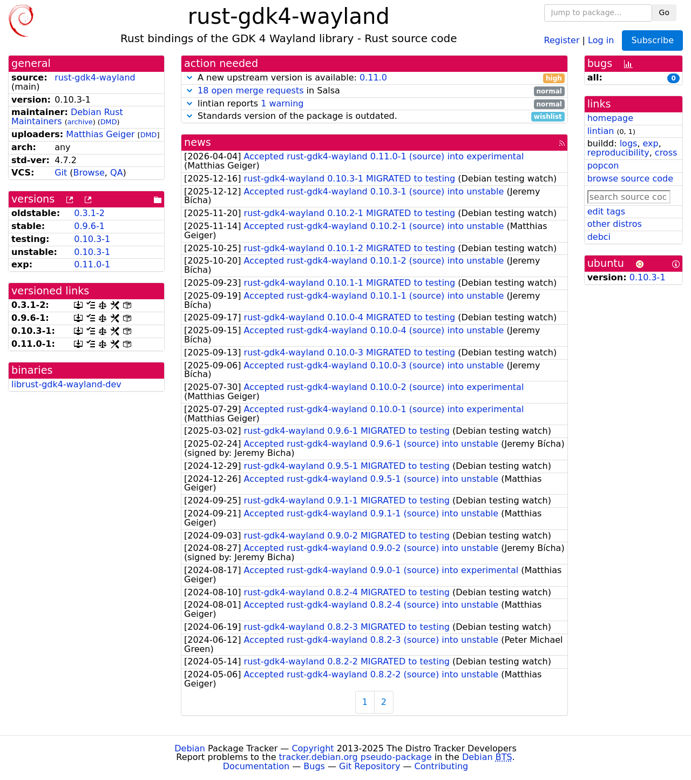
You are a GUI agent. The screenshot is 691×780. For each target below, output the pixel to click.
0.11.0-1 (92, 264)
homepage (610, 118)
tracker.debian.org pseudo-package (355, 757)
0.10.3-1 (92, 239)
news (197, 142)
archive (80, 122)
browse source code (630, 178)
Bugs (314, 766)
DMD (108, 122)
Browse (89, 172)
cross (666, 152)
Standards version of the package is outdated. (374, 116)
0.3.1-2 (89, 213)
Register (562, 40)
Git (61, 172)
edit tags (606, 211)
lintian (600, 131)
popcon (603, 165)
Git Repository (369, 766)
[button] (189, 77)
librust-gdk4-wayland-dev (66, 384)
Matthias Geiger (100, 134)
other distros (614, 224)
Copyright (313, 748)
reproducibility (618, 152)
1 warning (282, 103)
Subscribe (652, 40)
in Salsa (374, 91)
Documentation (256, 766)
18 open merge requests (250, 90)
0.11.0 (373, 77)
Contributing (442, 766)
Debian (189, 748)
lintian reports (374, 104)
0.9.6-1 (89, 226)
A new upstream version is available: (374, 78)
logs (629, 143)
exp (651, 143)
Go (664, 12)
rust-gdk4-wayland (95, 77)
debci (599, 237)
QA (116, 172)
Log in (601, 40)
